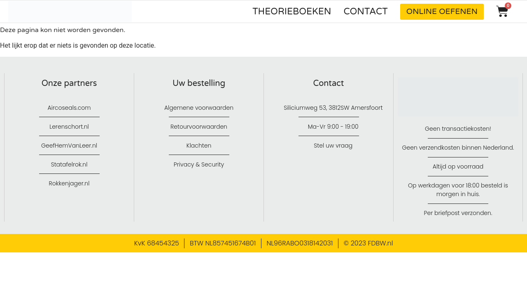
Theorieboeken (291, 11)
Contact (366, 11)
